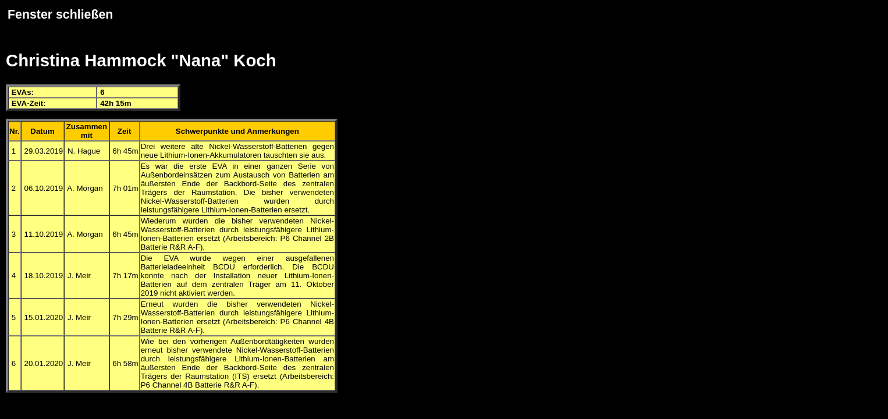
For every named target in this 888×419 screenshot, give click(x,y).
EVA (19, 92)
